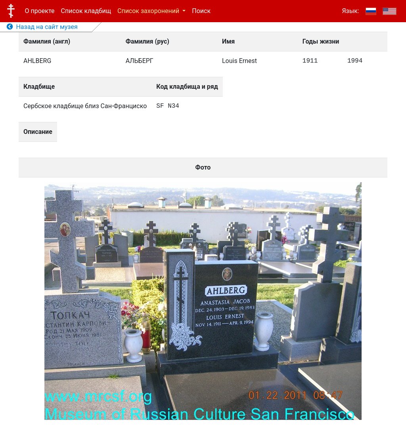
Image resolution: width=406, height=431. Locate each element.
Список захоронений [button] (149, 11)
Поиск (201, 11)
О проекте (40, 11)
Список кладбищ (86, 11)
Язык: (350, 11)
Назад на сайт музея (42, 27)
